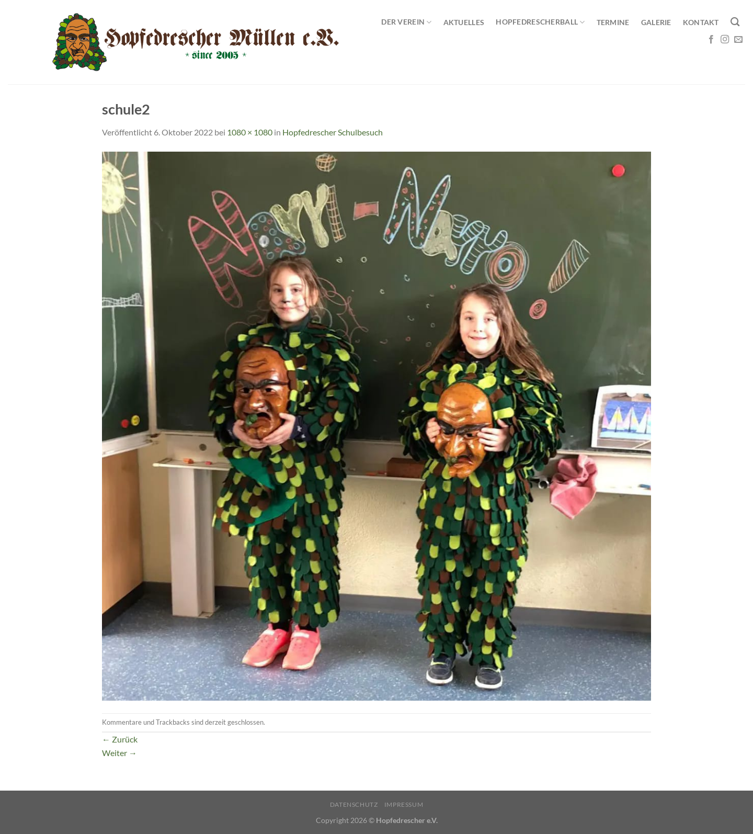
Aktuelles (464, 22)
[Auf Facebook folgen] (711, 39)
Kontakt (701, 22)
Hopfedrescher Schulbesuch (332, 132)
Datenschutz (354, 804)
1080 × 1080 (249, 132)
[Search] (735, 22)
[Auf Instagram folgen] (725, 39)
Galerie (656, 22)
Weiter (119, 753)
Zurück (120, 739)
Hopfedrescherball (540, 22)
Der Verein (406, 22)
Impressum (404, 804)
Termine (613, 22)
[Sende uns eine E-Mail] (738, 39)
